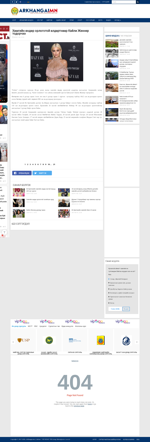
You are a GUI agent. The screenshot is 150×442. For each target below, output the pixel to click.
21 (54, 164)
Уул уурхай (90, 20)
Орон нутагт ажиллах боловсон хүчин (120, 298)
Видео (108, 20)
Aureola (67, 439)
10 (49, 164)
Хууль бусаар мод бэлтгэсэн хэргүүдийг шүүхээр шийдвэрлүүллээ (128, 111)
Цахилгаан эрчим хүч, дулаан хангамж (119, 284)
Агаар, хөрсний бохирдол (119, 279)
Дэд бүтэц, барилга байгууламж (121, 289)
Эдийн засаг (61, 20)
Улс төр (40, 20)
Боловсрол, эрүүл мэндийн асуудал (122, 293)
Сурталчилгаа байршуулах (110, 439)
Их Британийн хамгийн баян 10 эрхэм (84, 210)
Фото (100, 20)
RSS (138, 439)
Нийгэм (49, 20)
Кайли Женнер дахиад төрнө (35, 210)
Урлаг (71, 20)
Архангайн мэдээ (26, 20)
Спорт (80, 20)
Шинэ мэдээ (112, 36)
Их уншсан (126, 36)
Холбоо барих (128, 439)
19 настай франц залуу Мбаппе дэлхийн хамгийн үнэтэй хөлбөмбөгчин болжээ (85, 190)
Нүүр (14, 20)
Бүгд (109, 274)
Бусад (118, 20)
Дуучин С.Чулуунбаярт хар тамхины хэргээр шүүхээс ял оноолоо (86, 200)
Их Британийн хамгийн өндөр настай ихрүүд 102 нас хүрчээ (40, 190)
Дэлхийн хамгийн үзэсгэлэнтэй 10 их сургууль (126, 42)
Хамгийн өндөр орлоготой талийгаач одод (40, 199)
